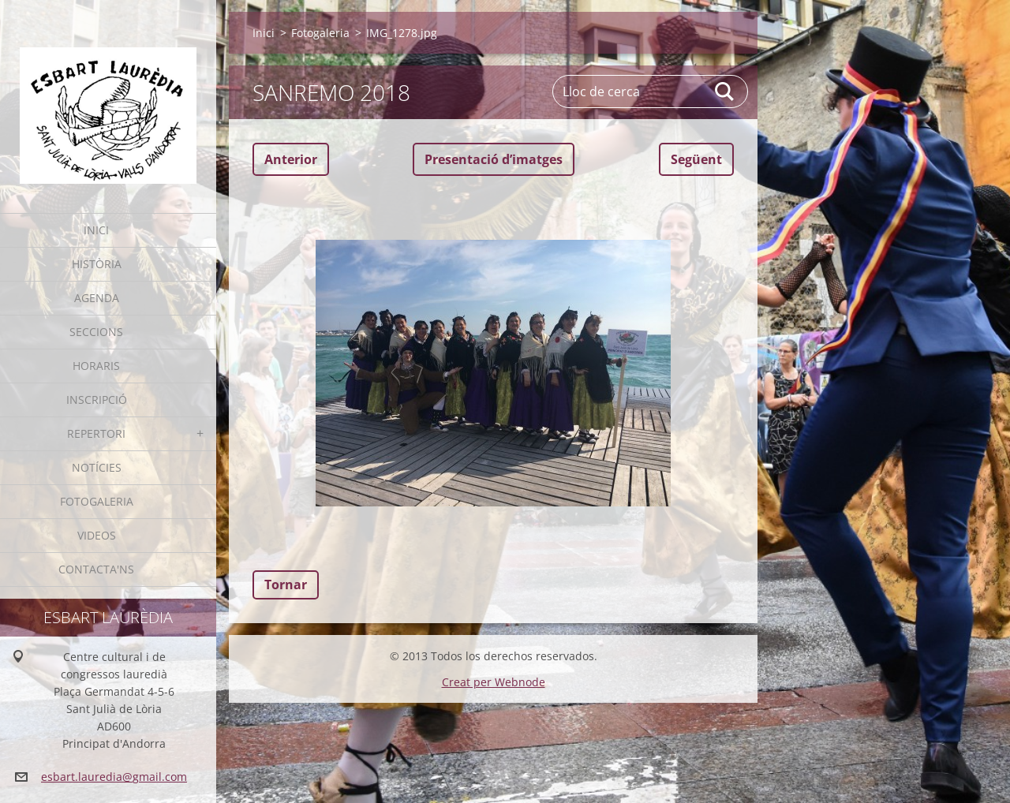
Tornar (285, 584)
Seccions (96, 331)
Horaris (96, 365)
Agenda (96, 297)
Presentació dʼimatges (494, 159)
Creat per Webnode (493, 681)
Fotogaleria (96, 501)
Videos (96, 535)
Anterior (290, 159)
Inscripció (96, 399)
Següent (696, 159)
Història (97, 263)
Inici (96, 229)
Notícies (97, 467)
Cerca (725, 91)
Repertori (96, 433)
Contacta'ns (96, 569)
